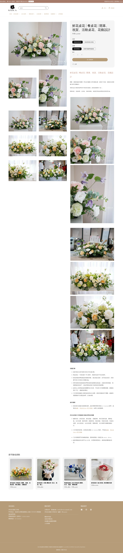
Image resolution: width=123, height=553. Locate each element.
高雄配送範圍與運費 (50, 521)
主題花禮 (39, 14)
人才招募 (47, 523)
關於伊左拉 (64, 549)
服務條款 (58, 549)
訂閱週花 (60, 14)
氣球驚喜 (46, 14)
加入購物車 (90, 59)
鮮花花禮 (16, 14)
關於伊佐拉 (48, 516)
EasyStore (82, 547)
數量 (73, 52)
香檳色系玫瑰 (77, 42)
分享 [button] (74, 64)
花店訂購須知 (48, 519)
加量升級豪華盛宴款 (89, 49)
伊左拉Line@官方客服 (86, 408)
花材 (73, 39)
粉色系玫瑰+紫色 (89, 42)
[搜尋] (45, 7)
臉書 (77, 408)
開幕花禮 (31, 14)
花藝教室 (53, 14)
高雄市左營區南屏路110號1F (23, 512)
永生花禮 (23, 14)
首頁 (10, 14)
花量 (73, 46)
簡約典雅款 (77, 49)
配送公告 (34, 1)
